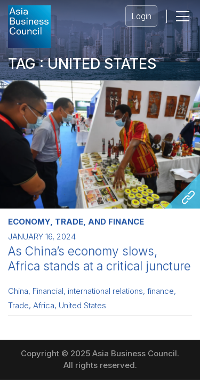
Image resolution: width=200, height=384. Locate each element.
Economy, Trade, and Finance (76, 222)
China (18, 291)
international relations (105, 291)
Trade (18, 305)
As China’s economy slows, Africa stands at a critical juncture (99, 258)
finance (160, 291)
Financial (48, 291)
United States (82, 305)
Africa (43, 305)
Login (141, 16)
